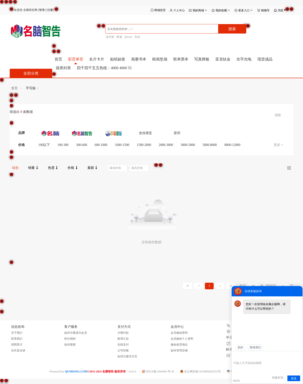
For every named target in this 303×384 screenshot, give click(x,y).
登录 (42, 10)
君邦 (177, 133)
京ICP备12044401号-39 (158, 371)
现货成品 (265, 59)
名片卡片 (96, 59)
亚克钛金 (222, 59)
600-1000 (101, 145)
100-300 (63, 145)
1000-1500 (122, 145)
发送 (294, 378)
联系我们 (16, 338)
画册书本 (138, 59)
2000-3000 (166, 145)
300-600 (81, 145)
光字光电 (243, 59)
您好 (240, 347)
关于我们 (16, 332)
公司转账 (123, 350)
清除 (277, 115)
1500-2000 (144, 145)
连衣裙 (110, 36)
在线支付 (123, 344)
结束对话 (277, 377)
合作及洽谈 (18, 350)
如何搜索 (70, 344)
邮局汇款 (123, 338)
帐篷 (119, 36)
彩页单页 (75, 59)
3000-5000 (188, 145)
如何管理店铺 (179, 350)
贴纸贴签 (117, 59)
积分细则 (70, 338)
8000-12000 (232, 145)
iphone (128, 36)
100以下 (44, 145)
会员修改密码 (179, 332)
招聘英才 (16, 344)
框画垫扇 (159, 59)
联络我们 (255, 347)
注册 (50, 10)
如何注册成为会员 (75, 332)
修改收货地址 (179, 344)
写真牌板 (201, 59)
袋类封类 (63, 68)
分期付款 (123, 332)
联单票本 (180, 59)
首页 (58, 59)
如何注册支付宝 (127, 356)
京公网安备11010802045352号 (200, 371)
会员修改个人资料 (182, 338)
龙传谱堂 (145, 133)
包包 (137, 36)
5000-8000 (210, 145)
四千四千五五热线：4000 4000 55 (104, 68)
